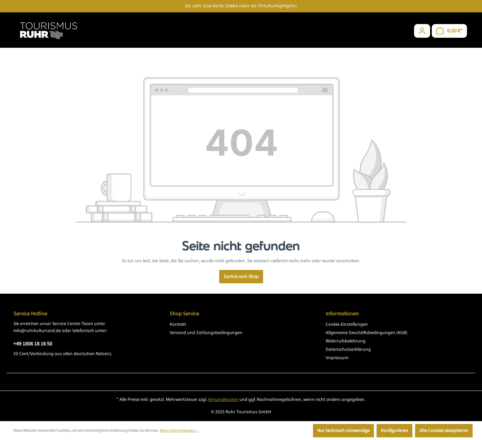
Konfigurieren (394, 430)
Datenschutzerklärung (348, 349)
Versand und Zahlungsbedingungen (206, 332)
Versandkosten (223, 399)
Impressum (337, 357)
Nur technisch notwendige (343, 430)
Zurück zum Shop (241, 276)
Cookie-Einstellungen (347, 324)
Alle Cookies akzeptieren (443, 430)
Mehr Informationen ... (179, 430)
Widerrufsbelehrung (346, 341)
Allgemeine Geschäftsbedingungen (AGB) (366, 332)
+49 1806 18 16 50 (32, 343)
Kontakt (178, 324)
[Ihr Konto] (422, 31)
